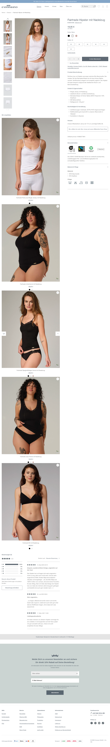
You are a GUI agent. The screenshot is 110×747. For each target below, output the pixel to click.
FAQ (3, 723)
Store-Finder (23, 730)
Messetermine (23, 720)
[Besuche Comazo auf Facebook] (91, 723)
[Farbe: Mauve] (33, 376)
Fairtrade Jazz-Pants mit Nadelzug (30, 456)
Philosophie (40, 717)
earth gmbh (40, 730)
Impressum (58, 720)
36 (71, 44)
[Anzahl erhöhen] (78, 59)
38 (79, 44)
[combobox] (84, 6)
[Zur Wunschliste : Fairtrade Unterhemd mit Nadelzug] (57, 206)
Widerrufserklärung (60, 726)
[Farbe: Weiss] (32, 203)
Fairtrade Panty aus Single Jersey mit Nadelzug (30, 197)
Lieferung (57, 723)
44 (104, 44)
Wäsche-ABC (23, 717)
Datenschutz (58, 717)
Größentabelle (71, 52)
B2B (21, 726)
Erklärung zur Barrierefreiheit (63, 730)
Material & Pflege (88, 167)
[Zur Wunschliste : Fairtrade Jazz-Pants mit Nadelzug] (57, 379)
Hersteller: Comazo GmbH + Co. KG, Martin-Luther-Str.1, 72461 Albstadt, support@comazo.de (87, 67)
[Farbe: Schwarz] (29, 203)
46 (71, 49)
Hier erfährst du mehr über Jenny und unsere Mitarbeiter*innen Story (88, 129)
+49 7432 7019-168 (98, 713)
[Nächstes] (58, 334)
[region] (31, 64)
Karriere (39, 723)
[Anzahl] (74, 59)
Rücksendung (5, 720)
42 (95, 44)
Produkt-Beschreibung (88, 72)
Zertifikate (40, 726)
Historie (39, 713)
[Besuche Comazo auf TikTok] (103, 723)
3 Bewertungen (78, 22)
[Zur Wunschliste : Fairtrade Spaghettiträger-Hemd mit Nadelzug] (57, 292)
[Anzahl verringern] (70, 59)
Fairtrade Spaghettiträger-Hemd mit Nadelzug (31, 370)
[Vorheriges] (8, 19)
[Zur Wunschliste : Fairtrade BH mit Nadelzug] (57, 465)
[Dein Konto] (103, 6)
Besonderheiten (88, 143)
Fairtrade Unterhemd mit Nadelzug (31, 284)
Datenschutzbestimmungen (63, 686)
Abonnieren (55, 692)
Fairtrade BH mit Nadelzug (31, 543)
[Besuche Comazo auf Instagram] (95, 723)
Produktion (40, 720)
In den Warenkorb (95, 59)
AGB (48, 687)
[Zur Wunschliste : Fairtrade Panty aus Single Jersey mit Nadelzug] (57, 120)
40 (87, 44)
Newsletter (22, 713)
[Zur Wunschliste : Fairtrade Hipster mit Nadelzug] (73, 63)
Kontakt (4, 713)
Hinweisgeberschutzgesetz (27, 723)
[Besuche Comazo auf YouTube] (99, 723)
